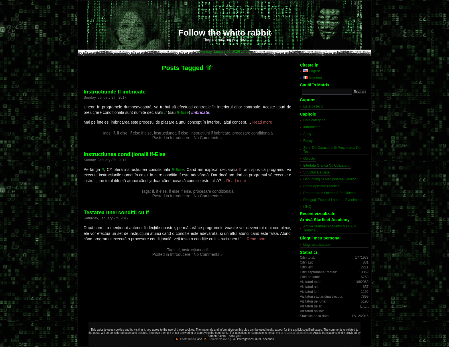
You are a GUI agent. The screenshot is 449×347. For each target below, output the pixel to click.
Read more (262, 122)
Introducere (180, 137)
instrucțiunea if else (171, 133)
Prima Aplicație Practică (321, 186)
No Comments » (208, 137)
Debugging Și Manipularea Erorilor (329, 179)
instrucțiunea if (195, 249)
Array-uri (309, 134)
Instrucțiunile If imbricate (114, 92)
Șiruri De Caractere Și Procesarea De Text (332, 150)
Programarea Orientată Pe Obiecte (329, 193)
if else (122, 133)
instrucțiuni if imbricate (210, 133)
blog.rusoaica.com (317, 245)
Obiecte (309, 159)
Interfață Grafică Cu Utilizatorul (326, 165)
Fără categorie (314, 120)
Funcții (308, 141)
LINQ (307, 207)
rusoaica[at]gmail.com (298, 332)
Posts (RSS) (188, 339)
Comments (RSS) (219, 339)
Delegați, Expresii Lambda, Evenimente (333, 200)
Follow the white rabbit (224, 32)
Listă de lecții (313, 106)
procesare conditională (253, 133)
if (114, 133)
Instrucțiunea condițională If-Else (125, 154)
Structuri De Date (316, 172)
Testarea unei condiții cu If (116, 212)
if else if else (141, 133)
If (240, 169)
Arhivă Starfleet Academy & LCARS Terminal (330, 228)
